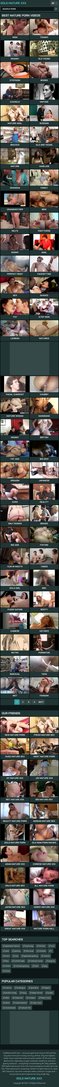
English (54, 3)
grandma (34, 988)
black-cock (45, 998)
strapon (32, 998)
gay (45, 966)
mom (7, 956)
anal (7, 951)
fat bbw (42, 946)
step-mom (37, 1003)
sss (16, 956)
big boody (29, 946)
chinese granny (22, 966)
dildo (7, 998)
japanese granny (31, 956)
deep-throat (37, 993)
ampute (51, 961)
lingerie (47, 988)
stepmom (19, 998)
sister (7, 966)
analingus (21, 988)
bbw (7, 961)
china (7, 971)
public (50, 993)
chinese (42, 951)
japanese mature (12, 946)
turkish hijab (19, 961)
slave (7, 1003)
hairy (24, 993)
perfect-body (10, 993)
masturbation (21, 1003)
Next (41, 702)
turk (52, 946)
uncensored (10, 1008)
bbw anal (29, 951)
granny (17, 951)
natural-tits (26, 1008)
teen (36, 966)
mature (47, 956)
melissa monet (36, 961)
